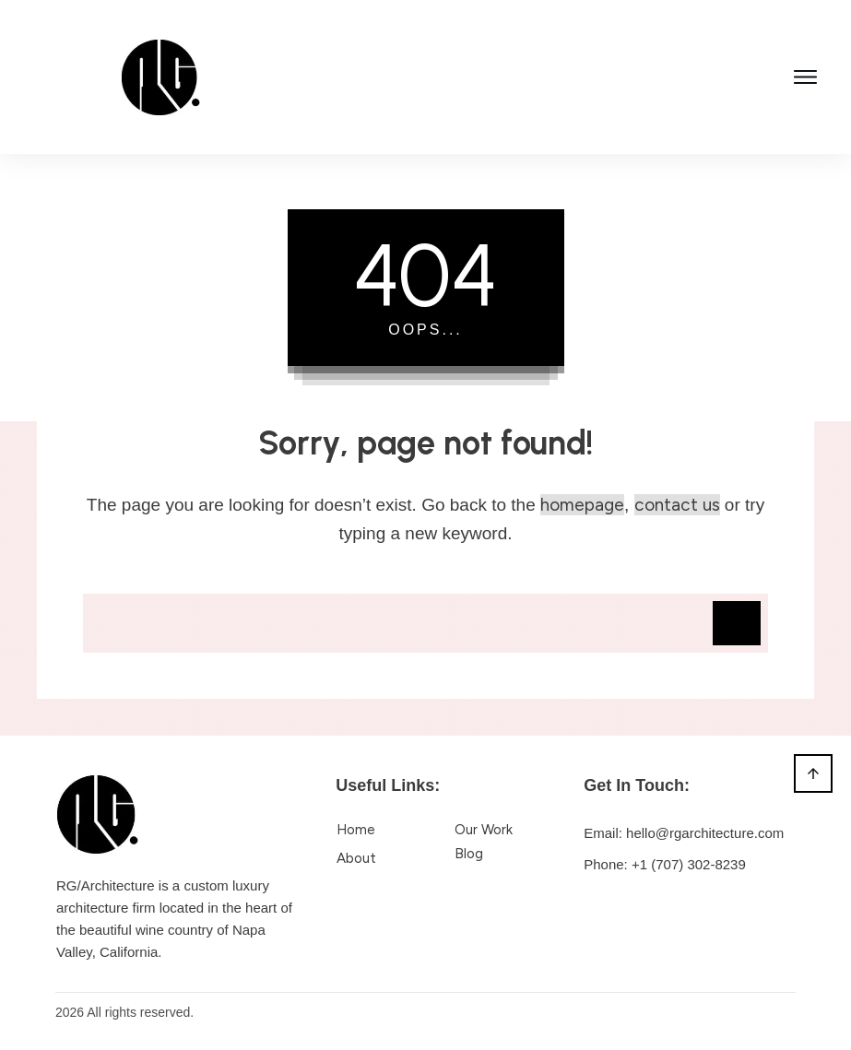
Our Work (484, 829)
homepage (582, 504)
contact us (677, 504)
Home (356, 829)
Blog (469, 853)
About (356, 858)
